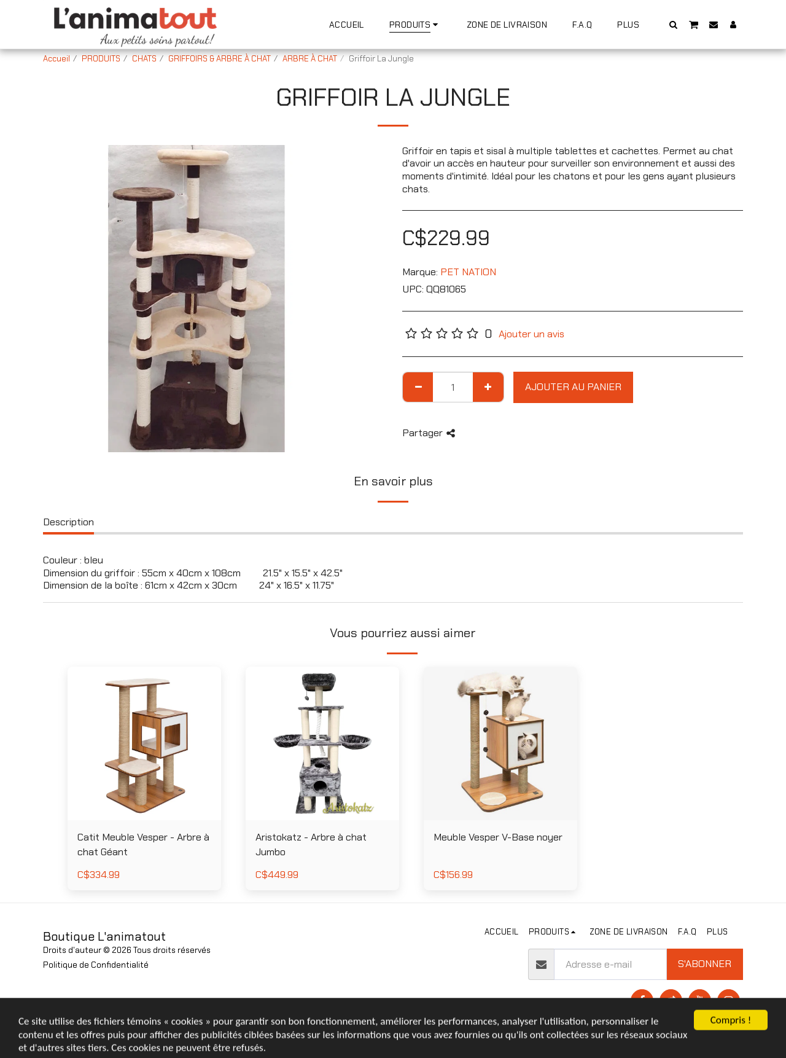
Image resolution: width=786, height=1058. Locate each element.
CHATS (144, 58)
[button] (673, 24)
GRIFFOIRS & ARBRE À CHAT (219, 58)
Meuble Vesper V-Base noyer (498, 837)
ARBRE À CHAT (309, 58)
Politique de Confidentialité (96, 965)
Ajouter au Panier (573, 386)
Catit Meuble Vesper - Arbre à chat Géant (143, 845)
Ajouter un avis (531, 333)
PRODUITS (101, 58)
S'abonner (704, 963)
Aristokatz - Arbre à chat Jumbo (311, 845)
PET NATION (468, 271)
